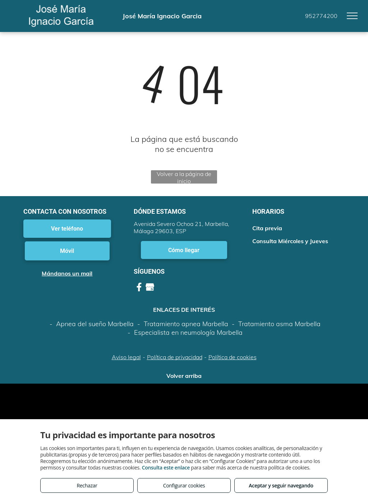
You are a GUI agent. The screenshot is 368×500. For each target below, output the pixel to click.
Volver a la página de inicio (184, 177)
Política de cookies (232, 357)
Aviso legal (126, 357)
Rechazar (87, 485)
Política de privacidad (174, 357)
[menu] (352, 15)
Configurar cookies (184, 485)
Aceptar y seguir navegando (281, 485)
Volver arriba (184, 375)
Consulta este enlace (166, 467)
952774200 (321, 15)
